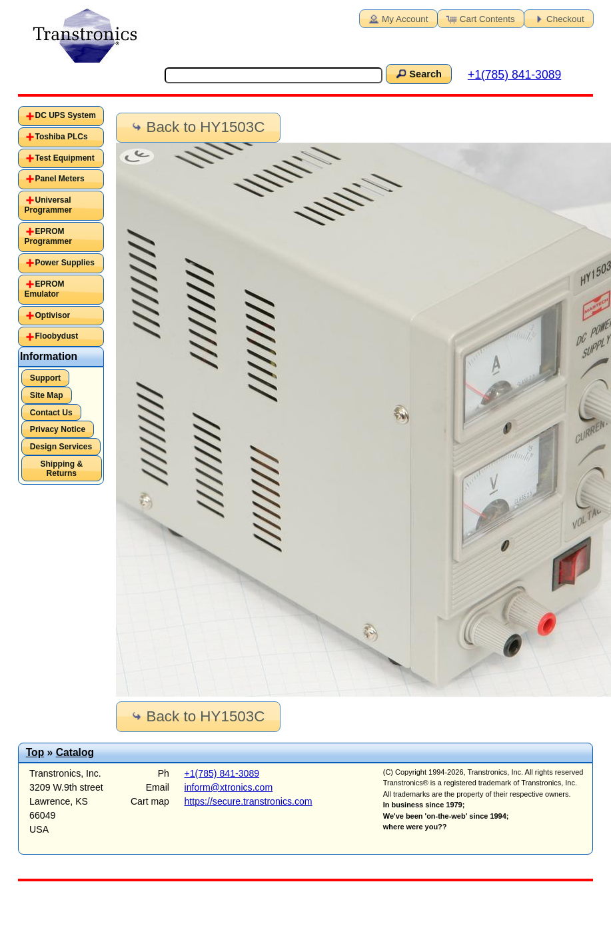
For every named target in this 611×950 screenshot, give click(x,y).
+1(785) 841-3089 (514, 74)
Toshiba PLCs (61, 136)
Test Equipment (65, 158)
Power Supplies (65, 262)
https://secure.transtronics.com (248, 801)
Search (418, 73)
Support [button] (45, 378)
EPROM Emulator (45, 289)
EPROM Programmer (48, 237)
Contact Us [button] (51, 412)
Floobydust (57, 336)
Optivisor (53, 315)
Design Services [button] (61, 446)
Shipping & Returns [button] (61, 468)
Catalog (75, 752)
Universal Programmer (48, 205)
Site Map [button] (46, 395)
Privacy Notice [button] (57, 429)
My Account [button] (397, 18)
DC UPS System (65, 115)
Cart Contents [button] (479, 18)
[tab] (61, 116)
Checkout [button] (557, 18)
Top (35, 752)
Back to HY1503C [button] (197, 127)
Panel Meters (60, 178)
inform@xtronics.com (229, 787)
